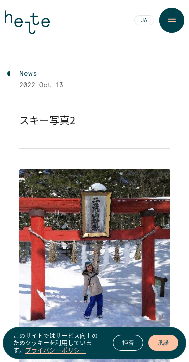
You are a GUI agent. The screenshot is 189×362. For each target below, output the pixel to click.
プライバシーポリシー (55, 350)
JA (144, 21)
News (28, 73)
